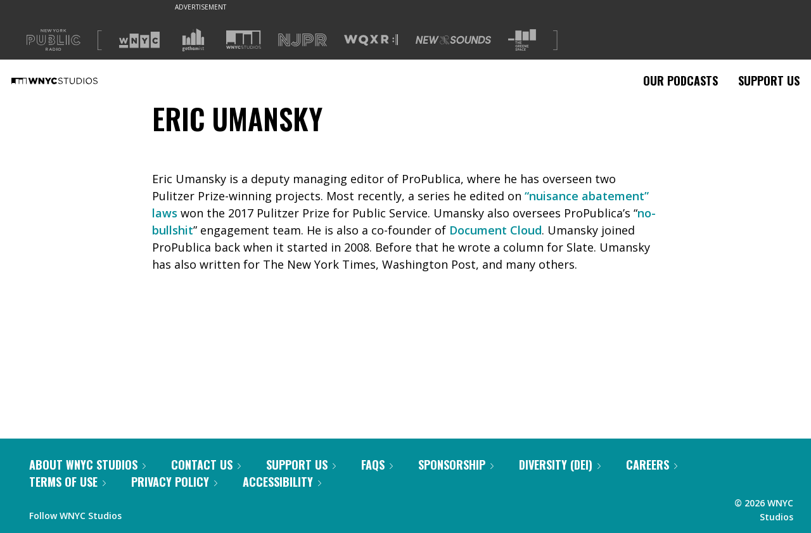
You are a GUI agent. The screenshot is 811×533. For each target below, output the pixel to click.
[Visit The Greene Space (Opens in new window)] (522, 40)
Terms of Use (67, 481)
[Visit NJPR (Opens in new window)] (302, 40)
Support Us (769, 80)
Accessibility (282, 481)
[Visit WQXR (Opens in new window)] (371, 40)
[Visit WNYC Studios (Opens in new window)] (243, 39)
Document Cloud (495, 230)
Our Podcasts (680, 80)
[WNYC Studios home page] (70, 80)
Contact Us (206, 464)
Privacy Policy (174, 481)
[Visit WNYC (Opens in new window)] (139, 40)
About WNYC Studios (87, 464)
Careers (651, 464)
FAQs (377, 464)
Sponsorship (456, 464)
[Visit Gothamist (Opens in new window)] (193, 40)
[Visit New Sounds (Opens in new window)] (453, 39)
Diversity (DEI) (560, 464)
